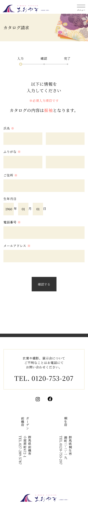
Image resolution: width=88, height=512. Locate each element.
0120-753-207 (53, 378)
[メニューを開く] (81, 7)
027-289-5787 (20, 454)
